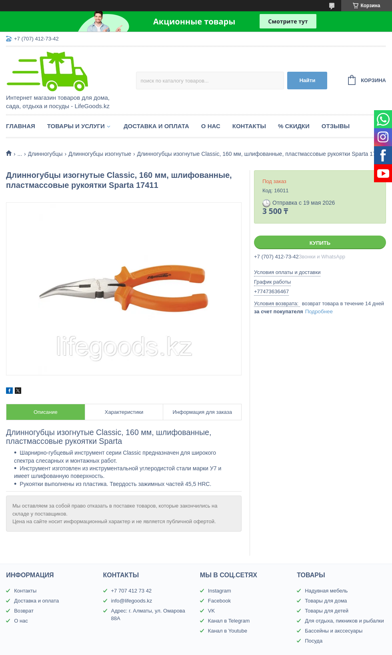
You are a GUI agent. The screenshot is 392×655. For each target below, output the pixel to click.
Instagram (219, 591)
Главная (20, 126)
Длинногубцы (45, 154)
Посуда (313, 641)
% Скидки (294, 126)
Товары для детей (326, 611)
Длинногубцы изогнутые (99, 154)
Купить (320, 243)
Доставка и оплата (156, 126)
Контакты (249, 126)
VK (211, 611)
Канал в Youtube (227, 631)
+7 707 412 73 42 (131, 591)
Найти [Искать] (307, 80)
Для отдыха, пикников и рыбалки (344, 621)
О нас (210, 126)
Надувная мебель (326, 591)
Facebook (219, 601)
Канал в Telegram (229, 621)
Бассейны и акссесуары (333, 631)
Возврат (24, 611)
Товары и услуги (76, 126)
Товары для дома (326, 601)
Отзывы (336, 126)
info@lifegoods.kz (131, 601)
